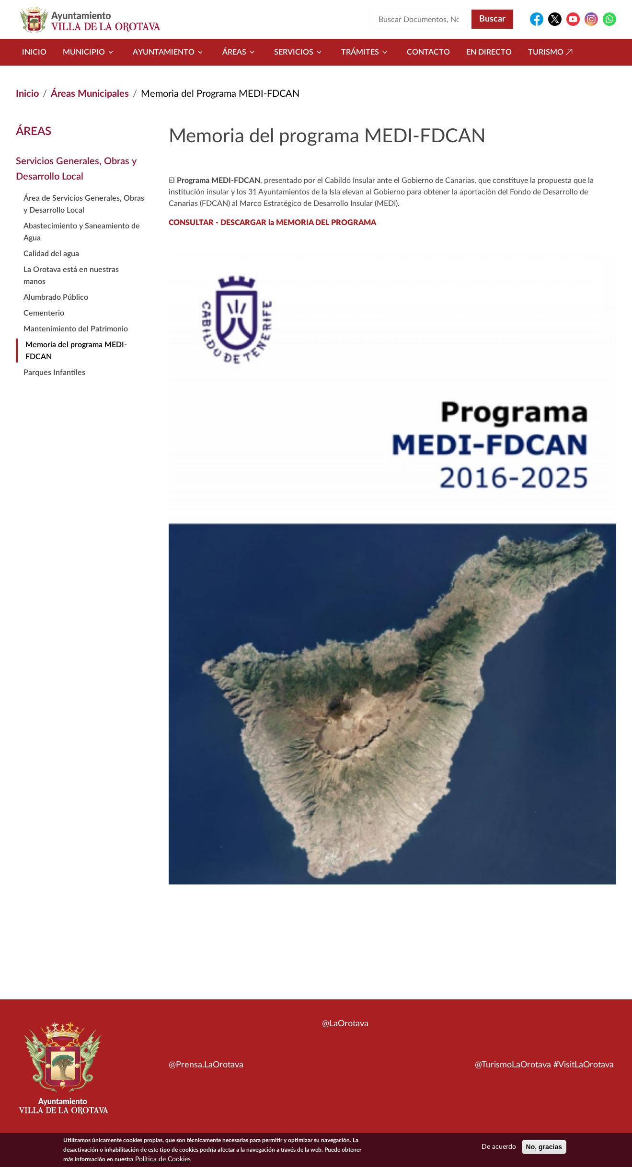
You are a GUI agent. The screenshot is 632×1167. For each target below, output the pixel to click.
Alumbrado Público (55, 297)
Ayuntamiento (169, 52)
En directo (489, 52)
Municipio (89, 52)
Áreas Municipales (90, 94)
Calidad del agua (51, 254)
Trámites (366, 52)
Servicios (299, 52)
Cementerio (43, 313)
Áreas (240, 52)
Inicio (34, 52)
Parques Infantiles (54, 372)
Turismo (551, 52)
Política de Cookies (163, 1159)
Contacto (428, 52)
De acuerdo (499, 1147)
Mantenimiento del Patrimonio (75, 329)
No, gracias (544, 1147)
